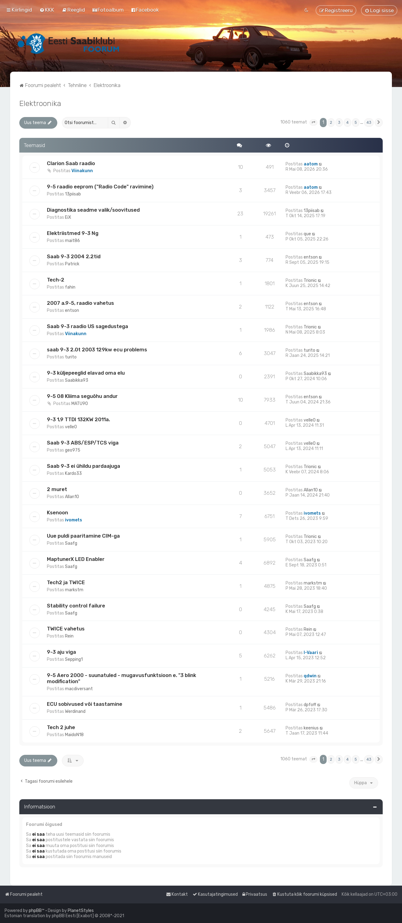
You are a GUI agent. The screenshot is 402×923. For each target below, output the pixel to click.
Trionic (310, 280)
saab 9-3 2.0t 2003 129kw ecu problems (97, 349)
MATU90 (79, 403)
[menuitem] (47, 9)
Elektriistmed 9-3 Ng (72, 233)
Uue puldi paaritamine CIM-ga (83, 536)
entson (311, 257)
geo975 (72, 450)
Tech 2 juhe (61, 727)
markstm (74, 589)
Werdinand (75, 711)
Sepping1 (74, 659)
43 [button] (368, 122)
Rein (69, 636)
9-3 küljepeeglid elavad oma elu (86, 373)
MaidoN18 (74, 734)
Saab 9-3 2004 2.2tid (73, 256)
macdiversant (79, 688)
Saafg (71, 543)
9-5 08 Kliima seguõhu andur (82, 396)
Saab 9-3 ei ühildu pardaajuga (83, 466)
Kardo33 (73, 473)
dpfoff (310, 704)
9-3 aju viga (61, 652)
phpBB (35, 910)
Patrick (72, 264)
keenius (311, 728)
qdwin (310, 676)
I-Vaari (311, 652)
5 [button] (356, 122)
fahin (70, 287)
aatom (311, 164)
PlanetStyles (81, 910)
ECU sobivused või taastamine (84, 704)
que (307, 233)
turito (71, 357)
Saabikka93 (76, 380)
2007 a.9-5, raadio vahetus (80, 303)
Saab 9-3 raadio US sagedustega (87, 326)
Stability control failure (76, 606)
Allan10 (72, 496)
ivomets (73, 520)
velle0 (71, 426)
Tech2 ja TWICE (66, 582)
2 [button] (331, 122)
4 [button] (347, 122)
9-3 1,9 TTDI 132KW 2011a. (78, 419)
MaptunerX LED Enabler (75, 559)
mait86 (72, 240)
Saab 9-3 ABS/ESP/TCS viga (83, 443)
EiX (68, 217)
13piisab (73, 194)
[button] (313, 122)
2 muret (57, 489)
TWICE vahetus (66, 629)
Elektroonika (40, 103)
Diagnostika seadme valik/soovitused (93, 210)
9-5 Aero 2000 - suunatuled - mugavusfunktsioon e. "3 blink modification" (121, 678)
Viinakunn (82, 170)
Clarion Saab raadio (71, 163)
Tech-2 (55, 280)
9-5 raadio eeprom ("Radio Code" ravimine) (100, 186)
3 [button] (339, 122)
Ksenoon (57, 512)
